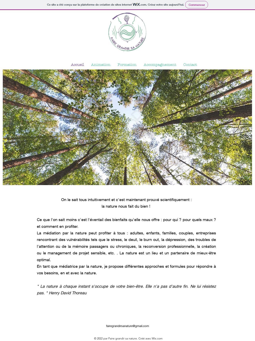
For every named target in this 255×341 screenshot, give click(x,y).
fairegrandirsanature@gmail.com (127, 326)
